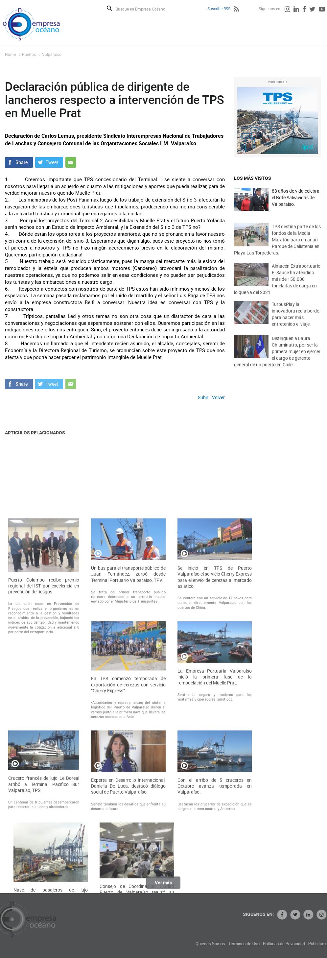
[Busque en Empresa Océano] (144, 8)
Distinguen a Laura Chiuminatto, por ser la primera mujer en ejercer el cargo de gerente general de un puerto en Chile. (277, 360)
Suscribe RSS (218, 8)
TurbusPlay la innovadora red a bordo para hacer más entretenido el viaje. (295, 321)
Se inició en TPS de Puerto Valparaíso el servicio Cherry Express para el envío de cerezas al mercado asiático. (214, 693)
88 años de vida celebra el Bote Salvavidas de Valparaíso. (295, 197)
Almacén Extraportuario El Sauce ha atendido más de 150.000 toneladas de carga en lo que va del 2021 (277, 288)
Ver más (163, 886)
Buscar (109, 8)
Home (10, 54)
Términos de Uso (286, 943)
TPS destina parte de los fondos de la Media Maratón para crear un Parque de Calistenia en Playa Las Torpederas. (277, 248)
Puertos (29, 54)
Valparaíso (51, 54)
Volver (218, 397)
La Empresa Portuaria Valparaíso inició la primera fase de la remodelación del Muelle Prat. (214, 793)
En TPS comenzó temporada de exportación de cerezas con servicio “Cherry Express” (128, 800)
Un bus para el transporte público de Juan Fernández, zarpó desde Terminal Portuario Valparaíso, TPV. (128, 690)
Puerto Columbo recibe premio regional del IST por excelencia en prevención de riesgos (43, 701)
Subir (203, 397)
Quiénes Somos (252, 943)
